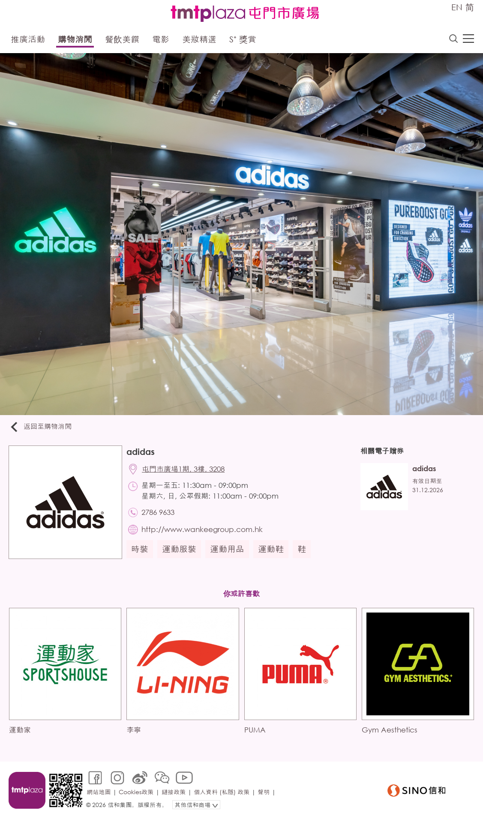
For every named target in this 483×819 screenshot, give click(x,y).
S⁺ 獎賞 (242, 39)
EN (456, 7)
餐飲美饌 (122, 39)
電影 (160, 39)
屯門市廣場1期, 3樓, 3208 (183, 468)
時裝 (139, 549)
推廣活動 (28, 39)
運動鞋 (271, 549)
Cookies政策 (136, 792)
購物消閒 (75, 39)
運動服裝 (179, 549)
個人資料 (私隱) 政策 (221, 792)
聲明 (264, 792)
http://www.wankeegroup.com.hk (202, 529)
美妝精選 (199, 39)
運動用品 (227, 549)
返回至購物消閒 (40, 426)
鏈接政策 (174, 792)
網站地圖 (99, 792)
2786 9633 (157, 512)
